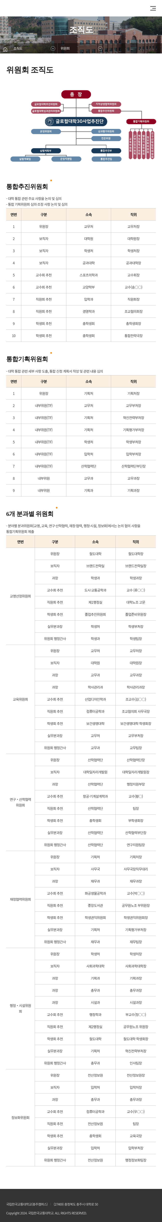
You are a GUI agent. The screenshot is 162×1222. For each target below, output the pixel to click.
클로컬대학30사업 (24, 8)
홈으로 (5, 49)
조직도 (17, 48)
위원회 (65, 48)
